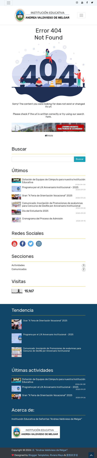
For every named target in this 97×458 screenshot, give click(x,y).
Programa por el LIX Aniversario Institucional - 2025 (50, 187)
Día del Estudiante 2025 (35, 211)
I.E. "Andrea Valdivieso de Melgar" (49, 450)
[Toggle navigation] (8, 3)
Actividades (18, 265)
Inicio (50, 135)
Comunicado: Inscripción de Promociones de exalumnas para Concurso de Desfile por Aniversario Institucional (52, 204)
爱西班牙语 (72, 455)
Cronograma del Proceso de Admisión (42, 218)
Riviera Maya (57, 455)
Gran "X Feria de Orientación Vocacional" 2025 (47, 195)
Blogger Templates (39, 455)
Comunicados (19, 269)
